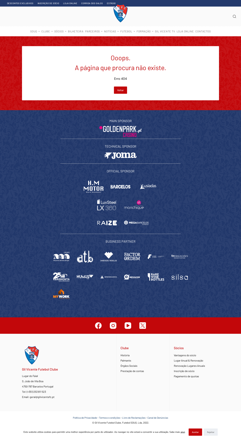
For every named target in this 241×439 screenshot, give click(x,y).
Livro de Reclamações (134, 417)
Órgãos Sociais (128, 365)
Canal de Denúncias (157, 417)
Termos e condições (109, 417)
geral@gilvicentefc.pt (42, 396)
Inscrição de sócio (48, 3)
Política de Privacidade (85, 417)
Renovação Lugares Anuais (189, 365)
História (125, 355)
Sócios (60, 31)
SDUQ (35, 31)
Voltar (120, 90)
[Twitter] (142, 325)
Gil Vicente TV (165, 31)
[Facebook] (98, 325)
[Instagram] (113, 325)
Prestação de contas (132, 371)
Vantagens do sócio (185, 355)
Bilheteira (76, 31)
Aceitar (195, 432)
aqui (183, 432)
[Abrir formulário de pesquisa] (234, 16)
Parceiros (94, 31)
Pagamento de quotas (186, 376)
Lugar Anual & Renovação (188, 360)
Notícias (112, 31)
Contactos (203, 31)
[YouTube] (128, 325)
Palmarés (125, 360)
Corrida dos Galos (92, 3)
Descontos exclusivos (20, 3)
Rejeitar (210, 432)
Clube (47, 31)
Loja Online (70, 3)
